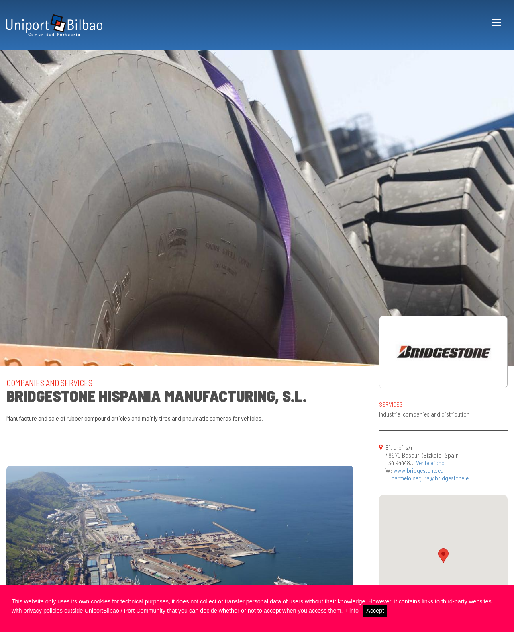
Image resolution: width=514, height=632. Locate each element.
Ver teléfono (430, 462)
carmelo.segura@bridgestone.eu (431, 478)
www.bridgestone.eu (418, 470)
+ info (351, 610)
